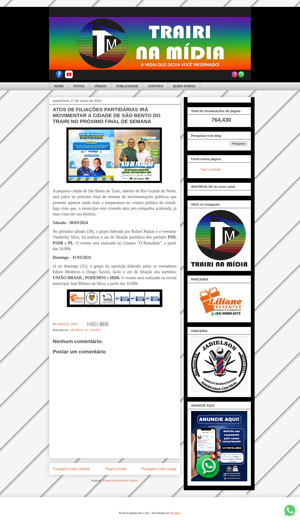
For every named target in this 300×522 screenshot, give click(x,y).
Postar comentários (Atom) (120, 480)
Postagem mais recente (71, 469)
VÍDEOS (100, 86)
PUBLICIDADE (127, 86)
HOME (59, 86)
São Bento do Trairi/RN (85, 330)
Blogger (176, 513)
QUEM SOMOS (184, 86)
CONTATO (155, 86)
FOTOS (79, 86)
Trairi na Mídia (210, 169)
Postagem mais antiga (158, 469)
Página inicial (115, 469)
